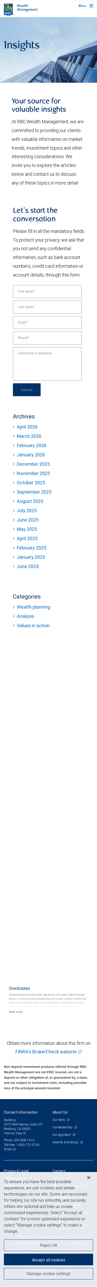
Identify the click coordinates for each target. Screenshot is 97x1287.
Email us (10, 1149)
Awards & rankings (66, 1142)
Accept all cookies (48, 1259)
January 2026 (31, 455)
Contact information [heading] (21, 1112)
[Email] (47, 322)
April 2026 (27, 427)
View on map (13, 1133)
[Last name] (47, 307)
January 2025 (31, 557)
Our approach (62, 1134)
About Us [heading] (60, 1112)
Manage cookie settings (48, 1273)
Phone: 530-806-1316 (19, 1140)
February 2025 (31, 548)
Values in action (33, 626)
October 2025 (31, 483)
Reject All (48, 1245)
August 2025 (30, 501)
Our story (59, 1119)
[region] (48, 1229)
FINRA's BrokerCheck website (46, 1052)
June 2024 (28, 566)
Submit (27, 389)
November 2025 (33, 473)
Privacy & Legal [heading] (16, 1171)
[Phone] (47, 338)
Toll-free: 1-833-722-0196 (21, 1145)
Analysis (25, 616)
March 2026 (29, 436)
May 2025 (27, 529)
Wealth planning (33, 607)
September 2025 (34, 492)
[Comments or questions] (47, 364)
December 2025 (33, 464)
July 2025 (27, 511)
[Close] (88, 1177)
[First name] (47, 291)
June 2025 (28, 520)
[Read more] (16, 1012)
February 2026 (31, 445)
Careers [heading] (59, 1171)
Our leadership (63, 1127)
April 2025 (27, 538)
